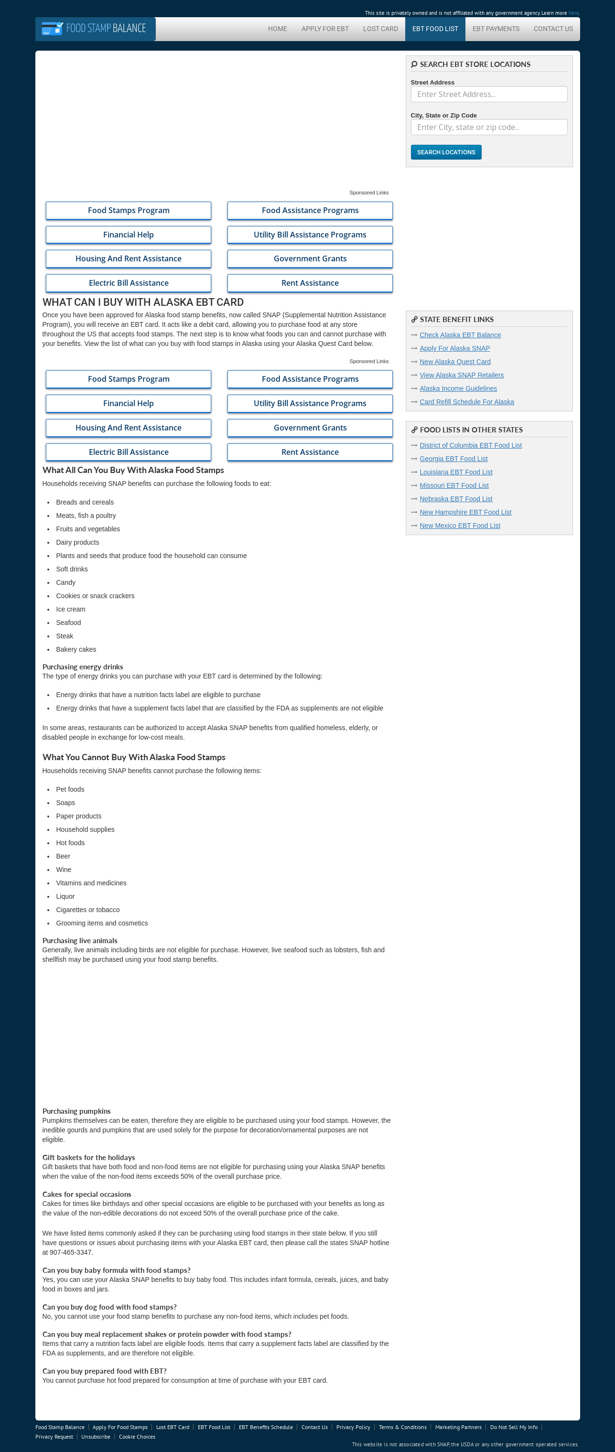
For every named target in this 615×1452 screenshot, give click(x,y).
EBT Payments (496, 28)
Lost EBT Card (172, 1426)
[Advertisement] (217, 122)
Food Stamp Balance (60, 1426)
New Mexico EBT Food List (460, 525)
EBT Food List (435, 28)
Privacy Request (54, 1436)
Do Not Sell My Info (514, 1426)
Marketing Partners (458, 1426)
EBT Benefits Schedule (266, 1426)
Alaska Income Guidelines (458, 388)
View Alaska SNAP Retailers (462, 375)
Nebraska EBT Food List (456, 499)
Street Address (433, 82)
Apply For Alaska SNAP (455, 348)
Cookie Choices (137, 1436)
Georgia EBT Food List (454, 458)
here (574, 13)
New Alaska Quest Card (455, 362)
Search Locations (446, 152)
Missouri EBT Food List (454, 485)
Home (277, 28)
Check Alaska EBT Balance (460, 335)
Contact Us (553, 28)
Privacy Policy (353, 1426)
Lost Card (380, 28)
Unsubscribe (95, 1436)
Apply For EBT (325, 28)
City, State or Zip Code (444, 115)
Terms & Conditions (403, 1426)
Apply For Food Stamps (120, 1426)
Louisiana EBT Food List (456, 472)
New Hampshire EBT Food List (466, 512)
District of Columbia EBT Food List (471, 445)
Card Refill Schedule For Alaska (467, 402)
